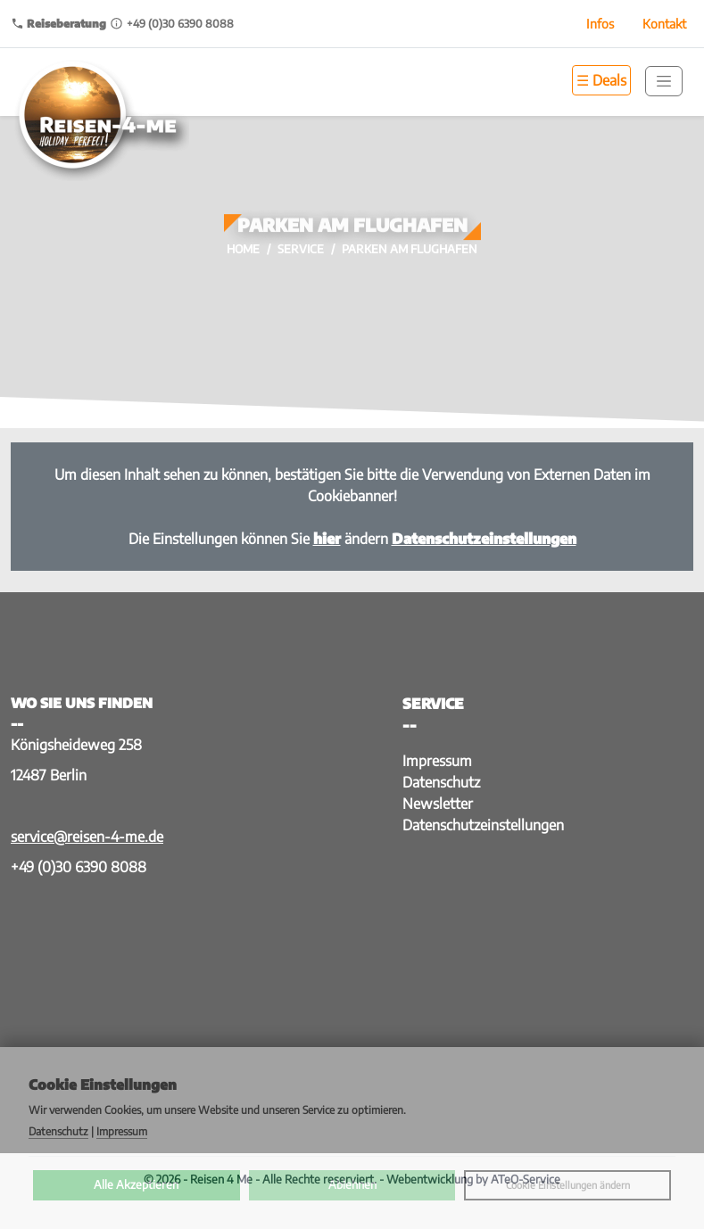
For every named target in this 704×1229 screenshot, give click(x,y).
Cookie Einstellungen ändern (568, 1185)
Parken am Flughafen (409, 249)
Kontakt (664, 23)
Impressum (437, 761)
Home (243, 249)
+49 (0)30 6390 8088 (78, 867)
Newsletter (437, 803)
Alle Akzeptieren (136, 1184)
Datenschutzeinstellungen (483, 825)
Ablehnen (352, 1184)
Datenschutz (441, 782)
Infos (600, 23)
